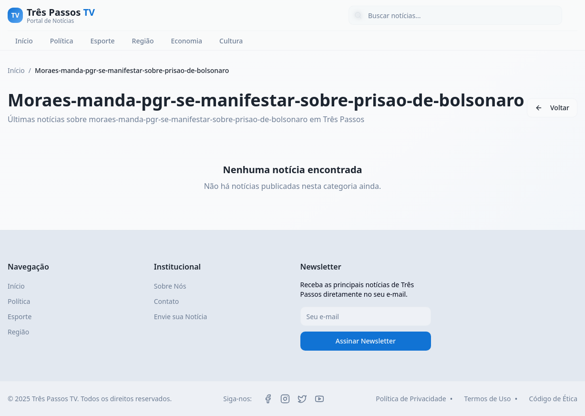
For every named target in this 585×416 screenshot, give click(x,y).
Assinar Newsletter (366, 340)
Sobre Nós (170, 286)
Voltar (559, 107)
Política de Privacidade (411, 398)
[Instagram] (285, 399)
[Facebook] (268, 399)
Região (143, 40)
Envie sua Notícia (180, 316)
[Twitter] (302, 399)
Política (61, 40)
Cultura (231, 40)
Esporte (102, 40)
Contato (166, 301)
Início (24, 40)
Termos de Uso (487, 398)
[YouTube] (319, 399)
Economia (186, 40)
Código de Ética (553, 398)
